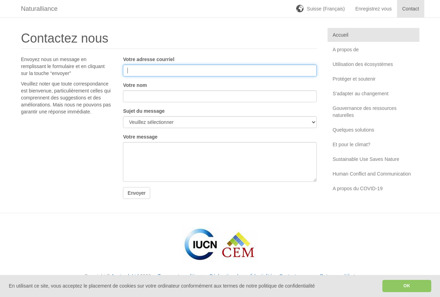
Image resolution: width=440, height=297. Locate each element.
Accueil (341, 35)
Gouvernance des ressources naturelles (365, 111)
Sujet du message (143, 111)
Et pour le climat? (352, 144)
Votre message (140, 137)
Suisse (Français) (326, 9)
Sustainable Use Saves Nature (366, 159)
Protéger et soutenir (354, 79)
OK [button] (406, 285)
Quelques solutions (353, 130)
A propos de (346, 49)
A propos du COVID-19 (358, 188)
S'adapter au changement (361, 93)
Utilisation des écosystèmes (363, 64)
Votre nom (135, 85)
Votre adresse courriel (148, 59)
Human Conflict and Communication (372, 174)
